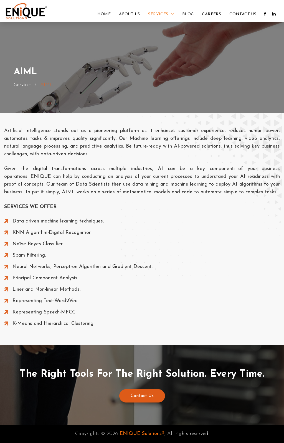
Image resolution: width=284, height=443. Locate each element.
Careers (211, 14)
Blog (188, 14)
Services (161, 14)
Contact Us (242, 14)
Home (104, 14)
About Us (129, 14)
